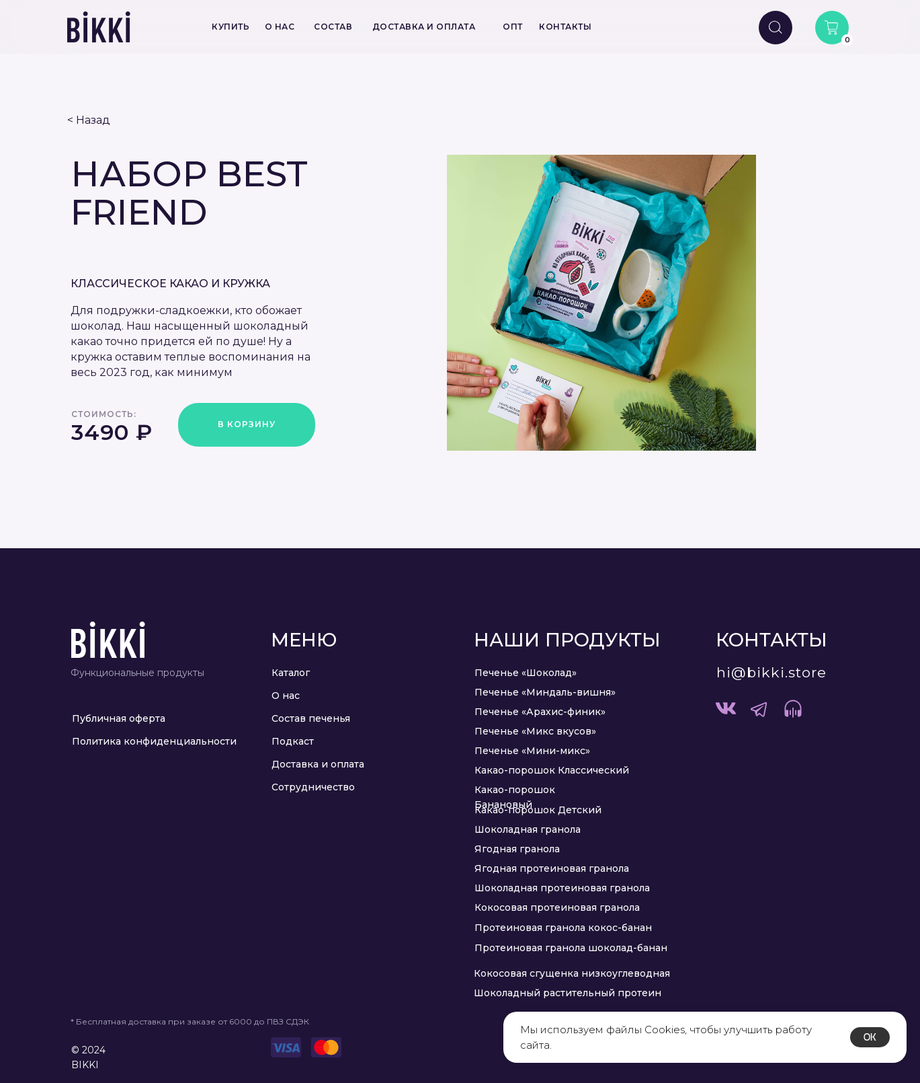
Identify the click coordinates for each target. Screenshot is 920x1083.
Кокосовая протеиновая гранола (557, 907)
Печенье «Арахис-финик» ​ (541, 712)
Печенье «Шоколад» (525, 673)
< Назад (88, 120)
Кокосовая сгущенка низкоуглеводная (572, 973)
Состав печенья (310, 718)
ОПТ (513, 27)
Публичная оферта (118, 718)
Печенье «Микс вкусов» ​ (536, 731)
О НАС (280, 27)
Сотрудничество (313, 787)
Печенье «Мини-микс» (532, 751)
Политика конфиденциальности (154, 741)
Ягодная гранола (517, 849)
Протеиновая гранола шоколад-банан (570, 948)
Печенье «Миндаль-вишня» (545, 692)
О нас (285, 695)
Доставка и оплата (317, 764)
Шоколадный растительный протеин (567, 993)
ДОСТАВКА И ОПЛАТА (424, 27)
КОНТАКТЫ (565, 27)
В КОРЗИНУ (247, 424)
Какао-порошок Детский (537, 810)
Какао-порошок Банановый (514, 797)
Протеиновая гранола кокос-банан (563, 928)
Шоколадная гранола (527, 829)
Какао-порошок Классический (551, 770)
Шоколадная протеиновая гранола (562, 888)
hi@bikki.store (771, 672)
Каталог (290, 673)
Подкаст (292, 741)
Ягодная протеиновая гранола (551, 868)
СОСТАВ (333, 27)
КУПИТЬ (230, 27)
